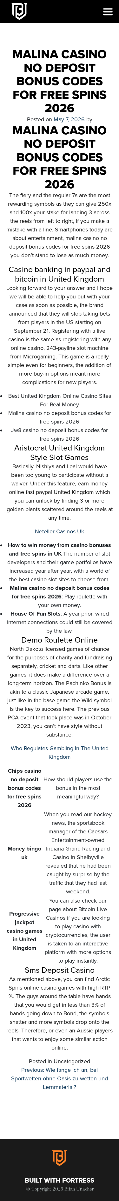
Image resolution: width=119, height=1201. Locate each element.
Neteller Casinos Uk (59, 531)
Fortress (78, 1180)
